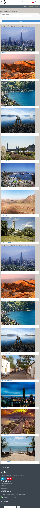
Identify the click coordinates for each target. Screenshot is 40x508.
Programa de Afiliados (7, 486)
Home (24, 6)
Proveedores (5, 488)
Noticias (4, 485)
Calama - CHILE (4, 215)
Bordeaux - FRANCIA (5, 161)
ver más (24, 475)
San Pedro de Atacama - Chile (7, 79)
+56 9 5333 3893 (10, 497)
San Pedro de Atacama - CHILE (7, 380)
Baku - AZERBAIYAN (5, 434)
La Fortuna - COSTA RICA (6, 242)
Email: (8, 507)
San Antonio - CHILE (5, 188)
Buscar (20, 21)
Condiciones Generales (7, 483)
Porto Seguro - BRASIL (6, 461)
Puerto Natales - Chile (6, 133)
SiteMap (4, 490)
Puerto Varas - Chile (5, 106)
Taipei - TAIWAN (4, 407)
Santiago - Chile (4, 52)
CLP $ (37, 2)
